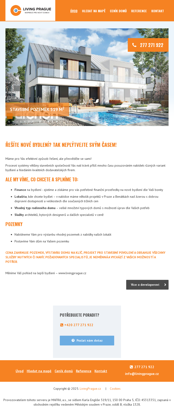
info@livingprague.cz (142, 374)
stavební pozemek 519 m (37, 109)
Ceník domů (118, 10)
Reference (139, 10)
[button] (17, 77)
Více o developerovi (145, 285)
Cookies (115, 389)
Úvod (73, 10)
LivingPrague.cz (90, 389)
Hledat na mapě (93, 10)
